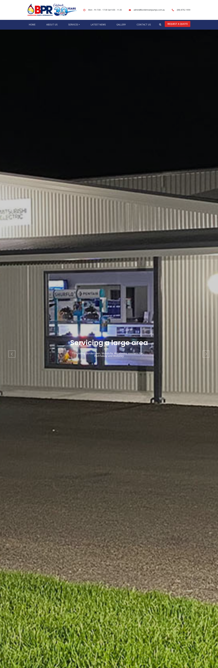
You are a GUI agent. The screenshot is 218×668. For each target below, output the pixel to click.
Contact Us (144, 24)
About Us (52, 24)
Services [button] (73, 24)
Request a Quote (178, 23)
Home (32, 24)
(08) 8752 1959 (183, 9)
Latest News (98, 24)
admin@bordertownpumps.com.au (149, 9)
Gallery (121, 24)
